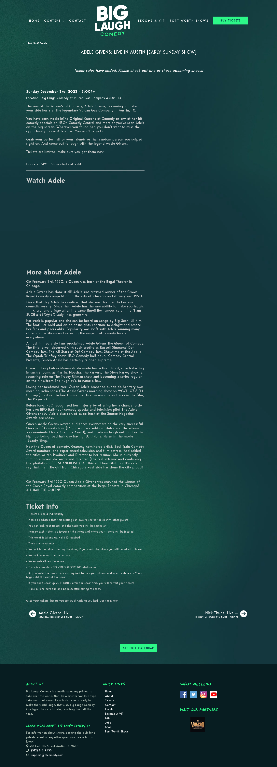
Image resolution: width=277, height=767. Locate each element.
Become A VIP (151, 20)
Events (109, 709)
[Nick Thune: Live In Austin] (221, 614)
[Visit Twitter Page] (193, 694)
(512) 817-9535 (41, 750)
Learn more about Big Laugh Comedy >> (58, 725)
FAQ (107, 718)
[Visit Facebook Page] (183, 694)
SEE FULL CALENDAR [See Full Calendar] (138, 648)
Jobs (108, 722)
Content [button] (54, 20)
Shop (108, 727)
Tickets (109, 700)
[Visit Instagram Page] (203, 694)
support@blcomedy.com (47, 755)
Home (34, 20)
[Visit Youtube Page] (213, 694)
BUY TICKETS (230, 20)
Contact (77, 20)
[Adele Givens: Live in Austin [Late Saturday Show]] (56, 614)
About (109, 696)
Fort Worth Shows (189, 20)
